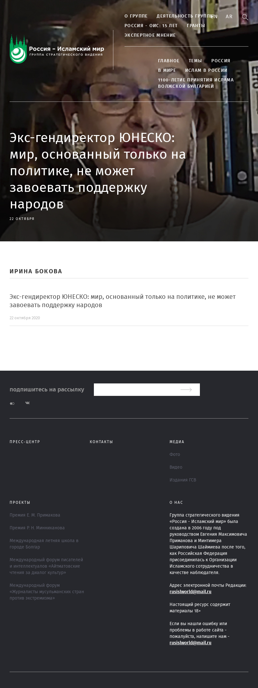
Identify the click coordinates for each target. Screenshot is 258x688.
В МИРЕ (167, 70)
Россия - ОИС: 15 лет (151, 26)
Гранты (196, 26)
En (214, 16)
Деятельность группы (185, 16)
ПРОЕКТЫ (20, 502)
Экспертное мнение (150, 35)
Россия (221, 61)
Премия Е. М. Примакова (35, 515)
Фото (175, 454)
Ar (229, 16)
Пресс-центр (25, 442)
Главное (168, 61)
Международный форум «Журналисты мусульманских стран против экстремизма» (47, 592)
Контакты (101, 442)
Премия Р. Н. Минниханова (37, 528)
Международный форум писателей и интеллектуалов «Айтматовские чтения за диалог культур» (46, 566)
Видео (176, 467)
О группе (136, 16)
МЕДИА (177, 442)
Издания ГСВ (183, 480)
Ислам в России (206, 70)
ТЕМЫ (195, 61)
